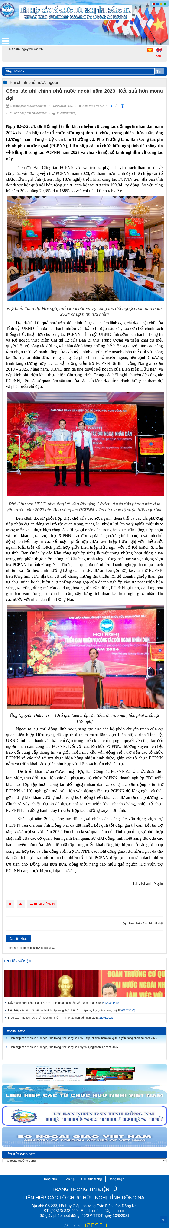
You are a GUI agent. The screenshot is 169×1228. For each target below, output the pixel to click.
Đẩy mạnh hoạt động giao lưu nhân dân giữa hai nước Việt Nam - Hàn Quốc (63, 1002)
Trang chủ (49, 1179)
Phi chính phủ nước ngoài (34, 82)
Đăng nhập (116, 1179)
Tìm (159, 71)
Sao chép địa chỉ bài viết (28, 113)
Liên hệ (69, 1179)
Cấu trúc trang (91, 1179)
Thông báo (15, 1031)
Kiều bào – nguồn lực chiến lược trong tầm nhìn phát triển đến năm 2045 (61, 1017)
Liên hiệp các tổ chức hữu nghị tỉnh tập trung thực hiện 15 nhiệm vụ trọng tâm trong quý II (72, 1010)
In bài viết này (64, 113)
